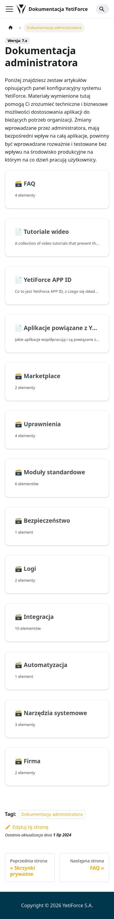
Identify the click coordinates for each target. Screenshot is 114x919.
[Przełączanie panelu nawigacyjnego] (9, 9)
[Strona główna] (10, 27)
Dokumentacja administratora (52, 814)
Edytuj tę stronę (26, 827)
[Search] (102, 9)
